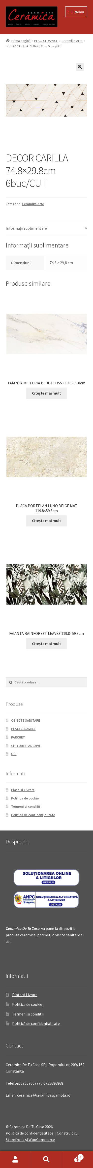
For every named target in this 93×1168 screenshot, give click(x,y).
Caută (46, 1159)
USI (13, 754)
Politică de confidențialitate (33, 815)
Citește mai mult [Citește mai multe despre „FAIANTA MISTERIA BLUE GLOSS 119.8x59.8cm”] (46, 393)
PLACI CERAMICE (46, 40)
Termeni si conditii (25, 806)
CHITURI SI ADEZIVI (25, 745)
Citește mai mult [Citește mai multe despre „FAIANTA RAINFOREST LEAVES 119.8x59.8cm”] (46, 643)
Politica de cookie (25, 798)
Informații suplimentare (26, 228)
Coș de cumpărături (73, 1156)
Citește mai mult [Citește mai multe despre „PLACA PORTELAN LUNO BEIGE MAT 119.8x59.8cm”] (46, 520)
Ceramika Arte (72, 40)
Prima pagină (21, 40)
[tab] (47, 228)
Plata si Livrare (22, 790)
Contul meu (15, 1159)
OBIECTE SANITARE (25, 720)
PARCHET (18, 737)
